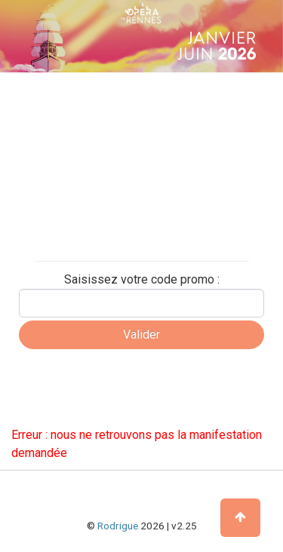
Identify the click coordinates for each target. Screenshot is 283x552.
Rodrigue (117, 526)
